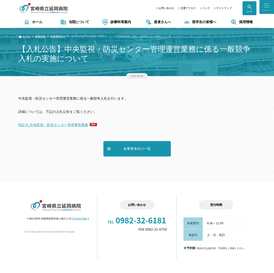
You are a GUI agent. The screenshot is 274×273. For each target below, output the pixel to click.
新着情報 (40, 36)
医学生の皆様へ (199, 22)
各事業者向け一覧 (137, 149)
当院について (74, 22)
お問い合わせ (166, 8)
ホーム (32, 22)
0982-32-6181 (137, 220)
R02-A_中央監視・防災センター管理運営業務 (53, 125)
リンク (206, 8)
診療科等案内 (116, 22)
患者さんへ (158, 22)
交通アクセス (188, 8)
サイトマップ (224, 8)
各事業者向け (58, 36)
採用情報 (241, 22)
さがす (249, 11)
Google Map (80, 218)
